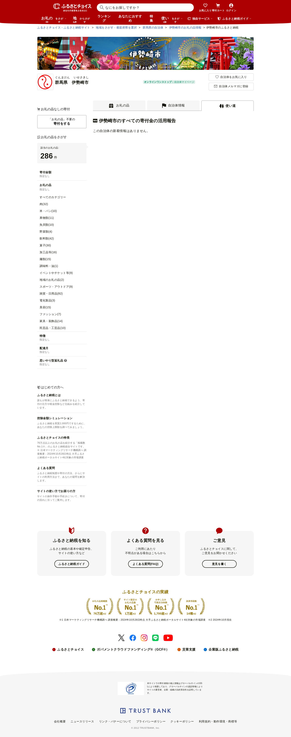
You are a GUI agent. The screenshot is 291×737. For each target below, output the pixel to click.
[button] (65, 361)
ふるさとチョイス (70, 649)
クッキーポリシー (182, 721)
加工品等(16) (48, 252)
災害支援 (189, 649)
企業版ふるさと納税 (224, 649)
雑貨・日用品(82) (51, 293)
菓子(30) (45, 245)
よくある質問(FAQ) (145, 564)
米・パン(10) (48, 211)
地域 (82, 19)
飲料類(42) (47, 238)
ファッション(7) (50, 314)
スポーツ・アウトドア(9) (56, 286)
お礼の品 (53, 19)
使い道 (172, 19)
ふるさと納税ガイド (71, 564)
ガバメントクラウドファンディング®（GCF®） (133, 649)
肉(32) (44, 204)
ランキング (104, 18)
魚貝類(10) (47, 224)
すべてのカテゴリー (53, 197)
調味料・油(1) (49, 266)
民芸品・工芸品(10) (53, 328)
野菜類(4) (46, 231)
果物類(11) (47, 217)
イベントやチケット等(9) (56, 272)
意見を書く (219, 564)
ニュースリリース (82, 721)
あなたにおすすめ (130, 18)
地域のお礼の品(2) (52, 279)
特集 (151, 18)
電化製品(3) (47, 300)
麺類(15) (45, 259)
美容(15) (45, 307)
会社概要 (60, 721)
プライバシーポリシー (151, 721)
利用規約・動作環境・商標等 (218, 721)
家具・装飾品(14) (51, 321)
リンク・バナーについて (115, 721)
